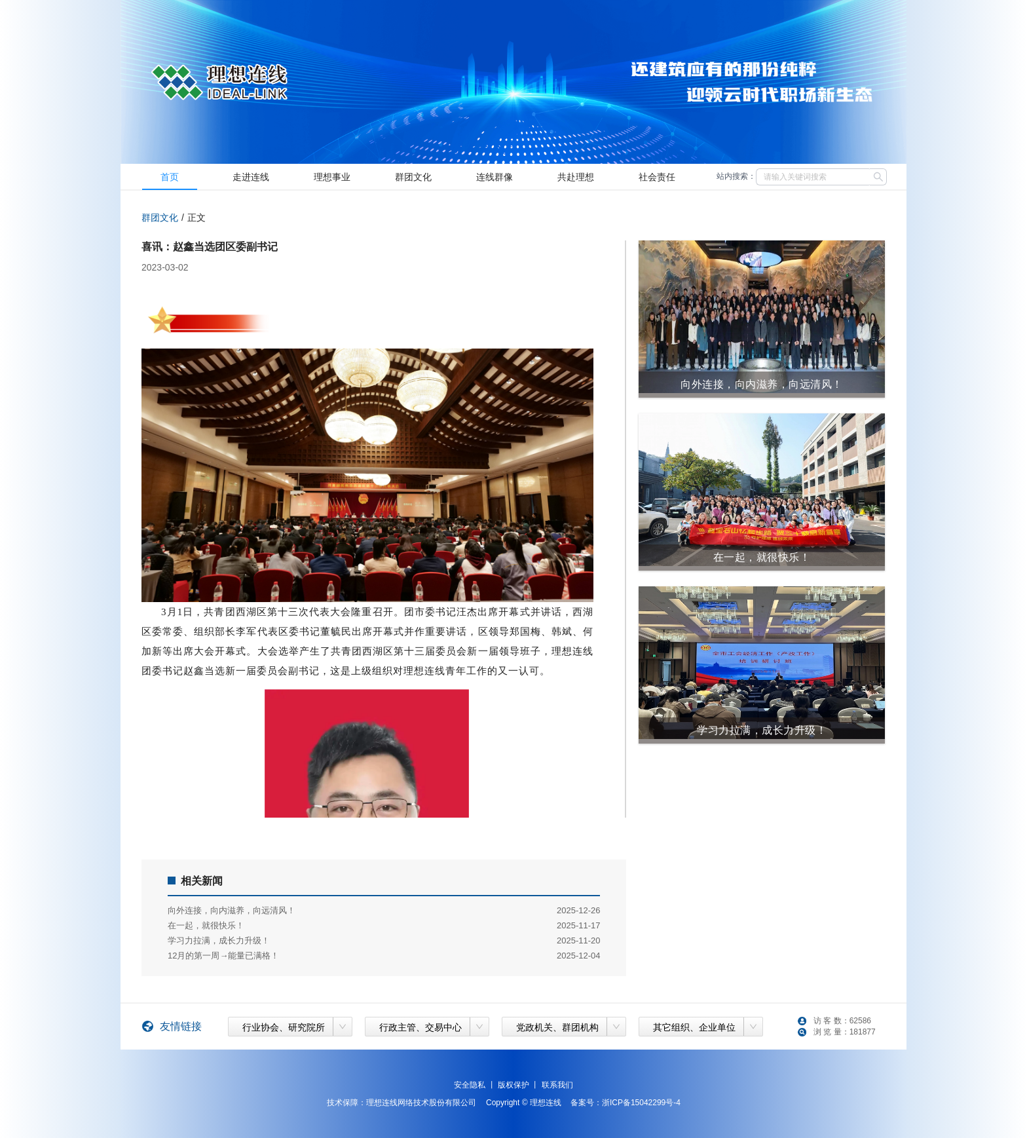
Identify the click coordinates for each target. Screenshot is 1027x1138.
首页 (169, 177)
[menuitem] (169, 177)
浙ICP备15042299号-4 (641, 1102)
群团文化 (159, 217)
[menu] (417, 176)
